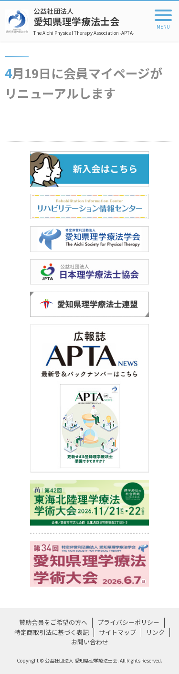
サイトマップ (117, 632)
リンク (155, 632)
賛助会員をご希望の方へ (53, 622)
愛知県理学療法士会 (83, 21)
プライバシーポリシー (128, 622)
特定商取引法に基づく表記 (51, 632)
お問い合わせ (89, 641)
